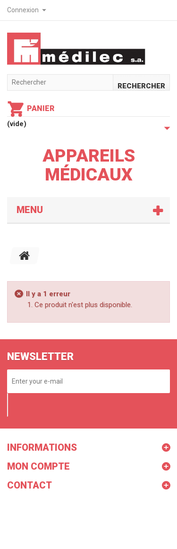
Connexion (23, 10)
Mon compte (38, 466)
